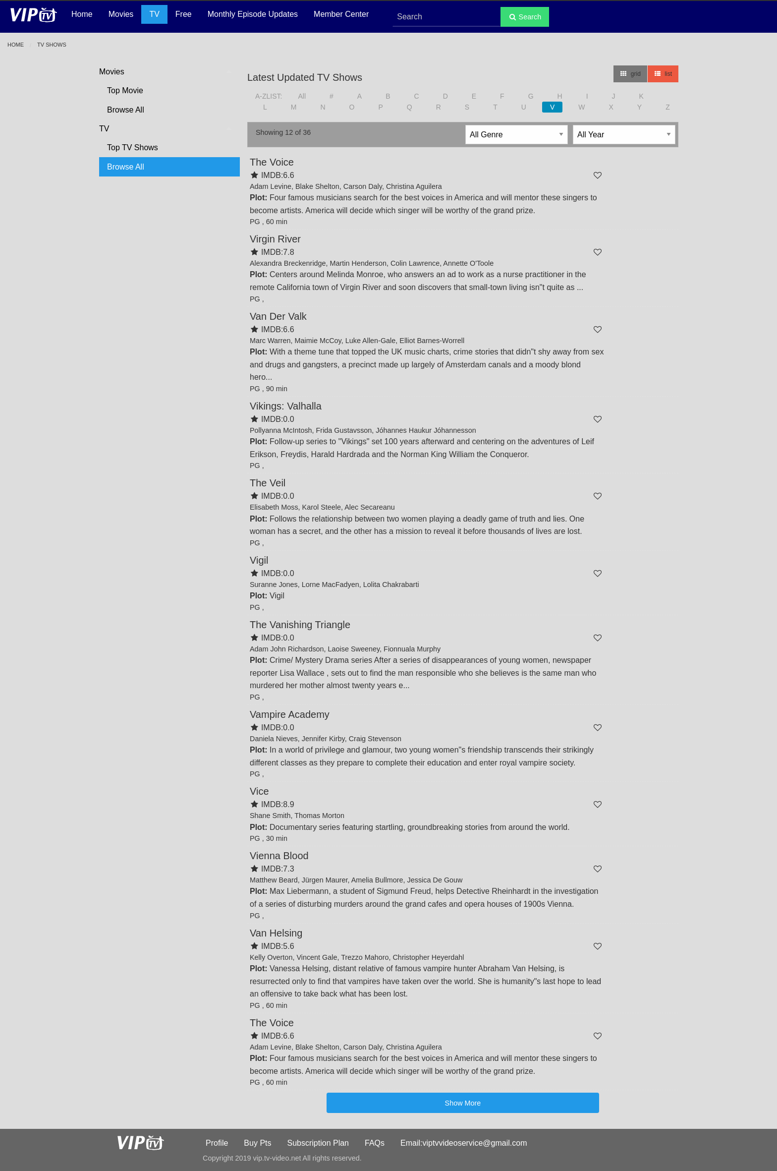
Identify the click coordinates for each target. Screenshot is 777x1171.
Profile (217, 1143)
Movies (121, 14)
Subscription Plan (318, 1143)
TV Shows (51, 45)
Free (183, 14)
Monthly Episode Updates (253, 14)
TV (154, 14)
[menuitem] (165, 90)
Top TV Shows (132, 147)
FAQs (375, 1143)
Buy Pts (257, 1143)
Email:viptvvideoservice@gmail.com (463, 1143)
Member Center (341, 14)
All (302, 96)
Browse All (125, 110)
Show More (463, 1103)
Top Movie (125, 90)
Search (525, 17)
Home (82, 14)
